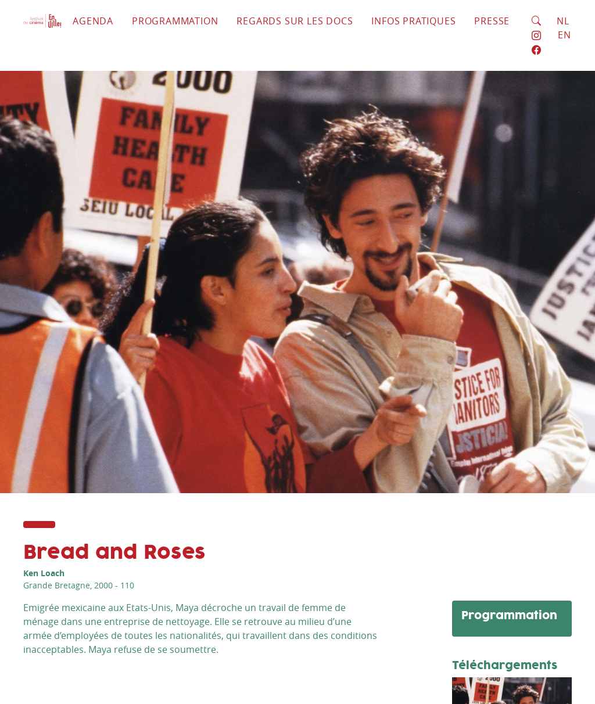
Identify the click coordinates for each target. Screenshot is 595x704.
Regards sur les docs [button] (294, 21)
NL (563, 21)
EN (564, 34)
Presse (492, 21)
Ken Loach (43, 573)
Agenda (93, 21)
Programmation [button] (175, 21)
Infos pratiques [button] (413, 21)
